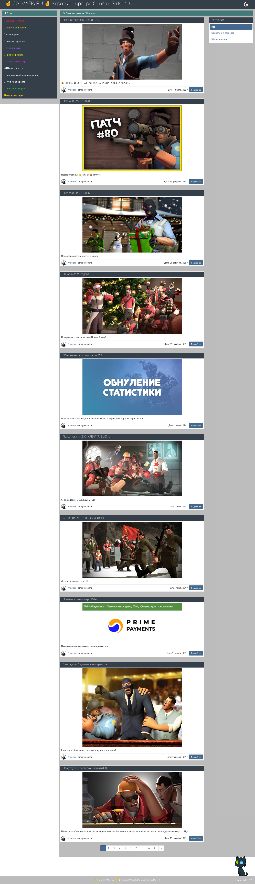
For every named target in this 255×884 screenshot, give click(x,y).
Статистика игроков (15, 27)
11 (155, 848)
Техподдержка (12, 47)
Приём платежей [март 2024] (80, 599)
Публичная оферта (14, 81)
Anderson (69, 89)
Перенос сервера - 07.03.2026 (81, 20)
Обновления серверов (223, 32)
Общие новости (219, 38)
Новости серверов (14, 41)
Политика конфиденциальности (21, 75)
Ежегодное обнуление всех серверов (85, 664)
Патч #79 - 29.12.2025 (76, 193)
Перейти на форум (14, 88)
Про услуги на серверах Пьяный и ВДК (86, 768)
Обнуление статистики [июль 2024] (83, 355)
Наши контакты (13, 68)
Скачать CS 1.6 (242, 879)
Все (213, 26)
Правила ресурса (13, 54)
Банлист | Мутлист (14, 20)
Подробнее (196, 90)
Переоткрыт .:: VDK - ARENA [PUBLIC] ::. (86, 437)
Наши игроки (11, 34)
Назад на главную (13, 95)
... (142, 848)
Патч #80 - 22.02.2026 (76, 101)
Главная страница (75, 13)
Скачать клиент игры (15, 61)
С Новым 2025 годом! (76, 274)
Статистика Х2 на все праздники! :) (83, 518)
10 (148, 848)
